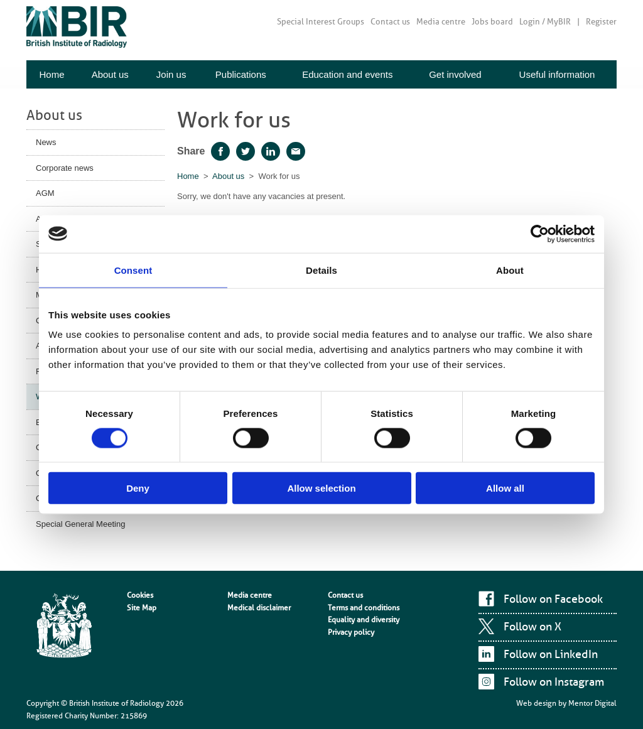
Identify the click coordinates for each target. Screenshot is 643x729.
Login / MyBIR (545, 21)
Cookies (140, 595)
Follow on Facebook (553, 599)
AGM (45, 193)
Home (51, 74)
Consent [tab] (133, 269)
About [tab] (510, 269)
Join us (171, 74)
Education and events (347, 74)
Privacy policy (351, 632)
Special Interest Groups (320, 21)
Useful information (557, 74)
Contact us (390, 21)
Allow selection (321, 488)
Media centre (440, 21)
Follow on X (532, 627)
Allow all (505, 488)
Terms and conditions (363, 607)
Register (601, 21)
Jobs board (492, 21)
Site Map (141, 607)
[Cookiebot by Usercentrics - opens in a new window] (540, 233)
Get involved (455, 74)
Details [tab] (321, 269)
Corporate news (65, 168)
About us (110, 74)
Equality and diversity (363, 619)
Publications (240, 74)
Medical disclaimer (259, 607)
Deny (137, 488)
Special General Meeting (80, 524)
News (46, 142)
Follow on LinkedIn (551, 654)
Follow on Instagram (554, 682)
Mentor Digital (592, 703)
